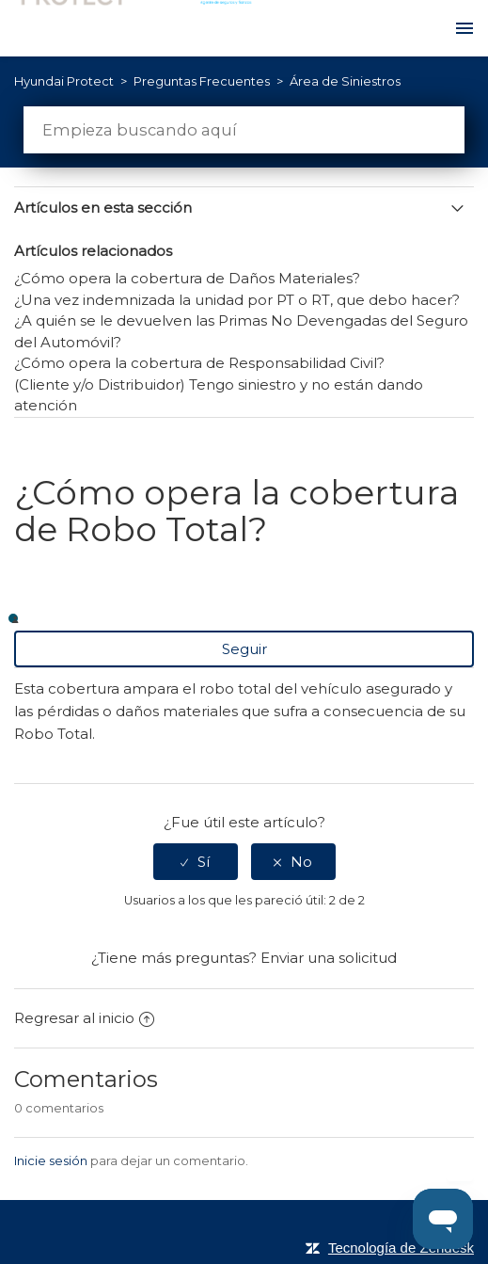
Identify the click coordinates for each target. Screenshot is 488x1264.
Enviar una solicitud (328, 958)
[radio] (195, 861)
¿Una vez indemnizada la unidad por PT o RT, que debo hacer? (237, 300)
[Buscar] (244, 129)
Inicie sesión (50, 1160)
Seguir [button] (244, 649)
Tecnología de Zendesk (401, 1248)
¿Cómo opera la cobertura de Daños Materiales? (187, 278)
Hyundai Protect (64, 80)
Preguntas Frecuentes (203, 80)
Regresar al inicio (84, 1018)
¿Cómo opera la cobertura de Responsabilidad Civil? (199, 363)
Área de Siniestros (345, 80)
